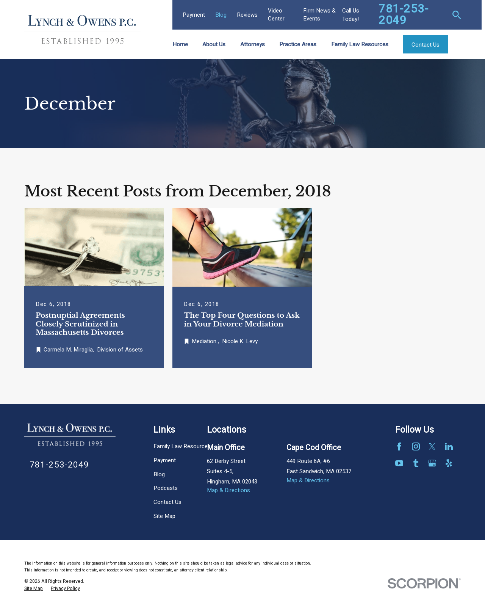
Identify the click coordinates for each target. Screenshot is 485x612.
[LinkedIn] (449, 446)
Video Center (276, 14)
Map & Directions (228, 490)
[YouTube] (399, 463)
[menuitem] (33, 588)
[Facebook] (399, 446)
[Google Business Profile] (432, 463)
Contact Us (167, 502)
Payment (194, 15)
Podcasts (165, 488)
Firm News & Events (319, 14)
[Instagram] (416, 446)
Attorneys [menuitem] (252, 44)
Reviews (247, 15)
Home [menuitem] (180, 44)
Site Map (164, 516)
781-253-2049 (404, 14)
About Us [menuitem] (213, 44)
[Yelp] (449, 463)
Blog (221, 15)
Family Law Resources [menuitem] (359, 44)
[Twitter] (432, 446)
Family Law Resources (182, 446)
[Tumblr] (416, 463)
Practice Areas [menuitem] (297, 44)
